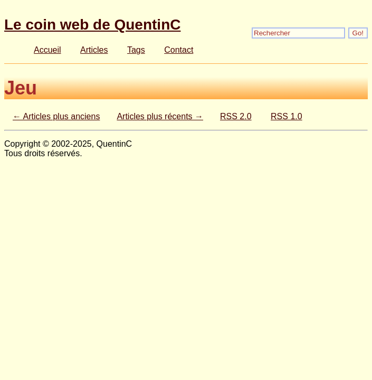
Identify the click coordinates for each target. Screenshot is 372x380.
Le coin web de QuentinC (92, 24)
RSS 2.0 (236, 116)
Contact (178, 49)
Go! (358, 33)
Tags (136, 49)
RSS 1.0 (286, 116)
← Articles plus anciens (56, 116)
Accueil (47, 49)
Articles (94, 49)
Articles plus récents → (160, 116)
